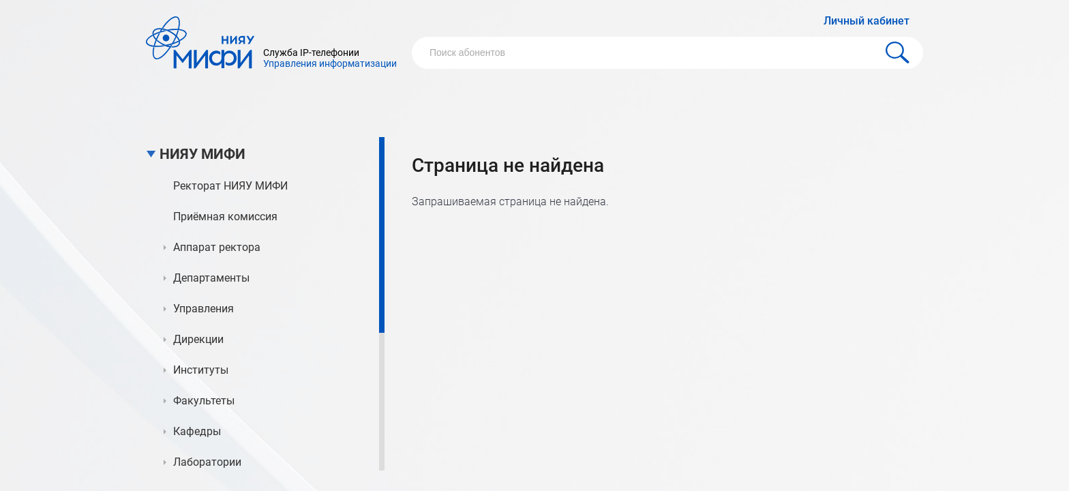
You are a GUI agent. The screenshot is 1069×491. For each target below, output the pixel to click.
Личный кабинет (866, 20)
